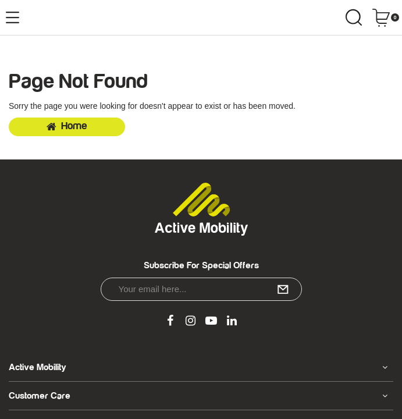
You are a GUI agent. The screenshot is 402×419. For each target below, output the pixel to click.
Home (67, 126)
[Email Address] (201, 289)
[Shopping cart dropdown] (385, 17)
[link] (170, 321)
